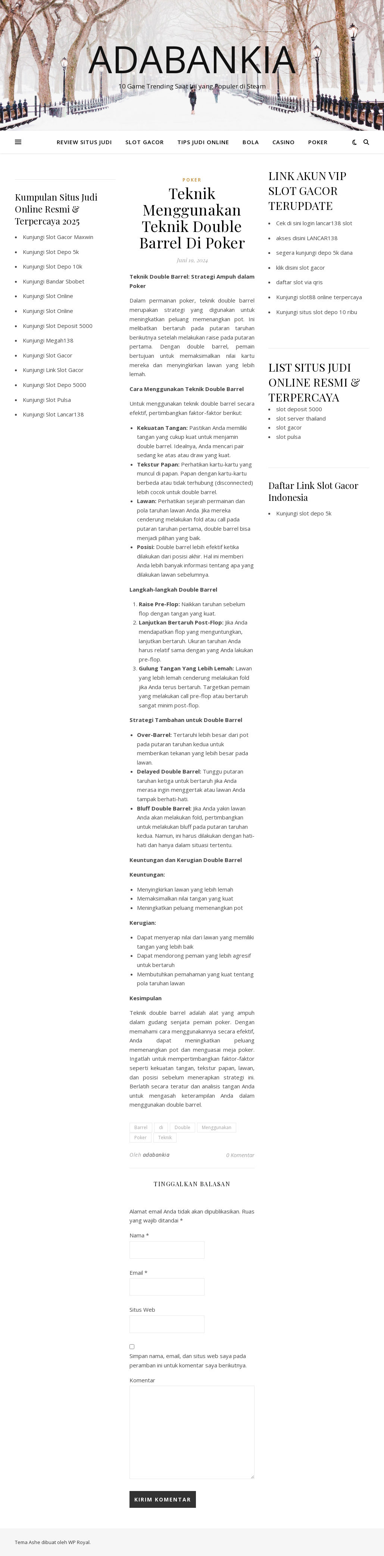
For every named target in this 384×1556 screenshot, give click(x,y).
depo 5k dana (335, 252)
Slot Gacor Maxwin (69, 237)
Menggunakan (216, 1127)
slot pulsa (288, 436)
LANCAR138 (322, 238)
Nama (139, 1235)
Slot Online (59, 296)
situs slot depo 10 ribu (328, 312)
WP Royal (79, 1542)
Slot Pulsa (58, 399)
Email (138, 1272)
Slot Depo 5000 (66, 384)
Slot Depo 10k (64, 266)
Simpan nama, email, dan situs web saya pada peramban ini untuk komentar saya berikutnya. (188, 1360)
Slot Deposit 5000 (69, 325)
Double (182, 1127)
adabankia (156, 1154)
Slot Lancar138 (65, 414)
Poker (140, 1137)
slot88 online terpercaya (330, 297)
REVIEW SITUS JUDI (84, 142)
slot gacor (312, 267)
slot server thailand (301, 418)
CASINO (283, 142)
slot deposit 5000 (299, 409)
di (161, 1127)
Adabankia (192, 58)
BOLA (251, 142)
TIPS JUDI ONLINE (203, 142)
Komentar (142, 1380)
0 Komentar (240, 1155)
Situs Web (142, 1309)
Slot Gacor (59, 355)
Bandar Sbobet (65, 281)
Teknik (165, 1137)
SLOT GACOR (144, 142)
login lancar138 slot (327, 223)
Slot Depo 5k (62, 251)
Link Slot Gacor (65, 369)
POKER (318, 142)
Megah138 (60, 340)
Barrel (140, 1127)
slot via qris (308, 282)
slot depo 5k (315, 513)
